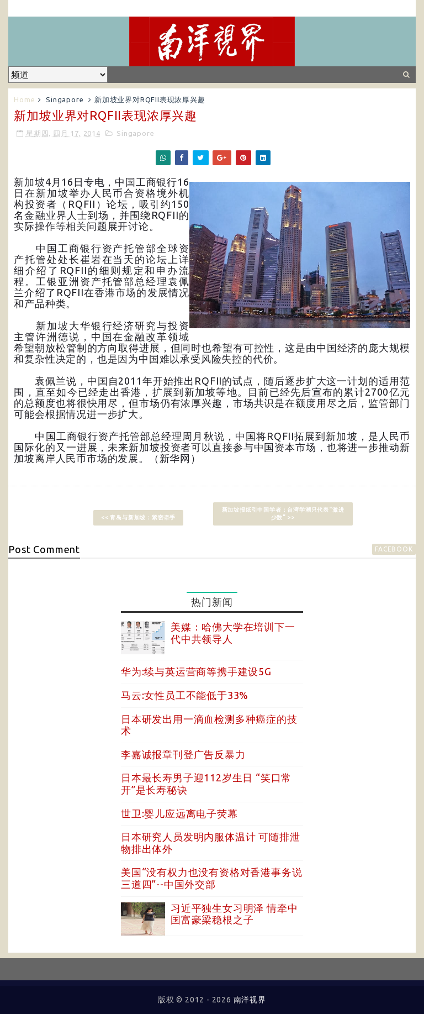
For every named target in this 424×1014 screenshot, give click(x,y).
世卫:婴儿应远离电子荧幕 (179, 813)
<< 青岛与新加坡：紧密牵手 (138, 517)
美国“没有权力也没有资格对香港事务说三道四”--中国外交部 (211, 878)
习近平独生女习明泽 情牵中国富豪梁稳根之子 (234, 914)
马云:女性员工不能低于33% (184, 695)
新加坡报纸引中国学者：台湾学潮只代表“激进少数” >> (283, 514)
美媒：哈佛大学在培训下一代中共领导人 (233, 632)
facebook (393, 549)
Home (24, 99)
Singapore (64, 99)
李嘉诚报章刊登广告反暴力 (183, 754)
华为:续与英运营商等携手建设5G (196, 671)
